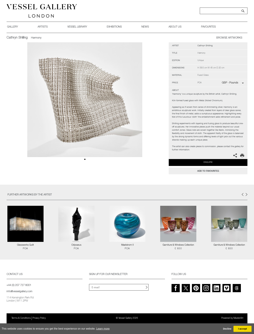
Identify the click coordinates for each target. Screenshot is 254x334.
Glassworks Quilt (25, 245)
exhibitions (114, 27)
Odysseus (76, 245)
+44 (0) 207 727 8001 (19, 285)
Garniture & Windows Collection (178, 245)
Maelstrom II (127, 245)
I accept (242, 328)
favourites (208, 27)
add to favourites (208, 171)
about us (175, 27)
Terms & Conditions (21, 318)
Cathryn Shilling (17, 38)
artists (43, 27)
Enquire (208, 162)
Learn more (103, 328)
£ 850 (178, 249)
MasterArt (238, 318)
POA (25, 249)
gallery (12, 27)
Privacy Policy (39, 318)
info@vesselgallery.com (19, 291)
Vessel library (77, 27)
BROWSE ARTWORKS (229, 38)
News (145, 27)
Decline (227, 328)
